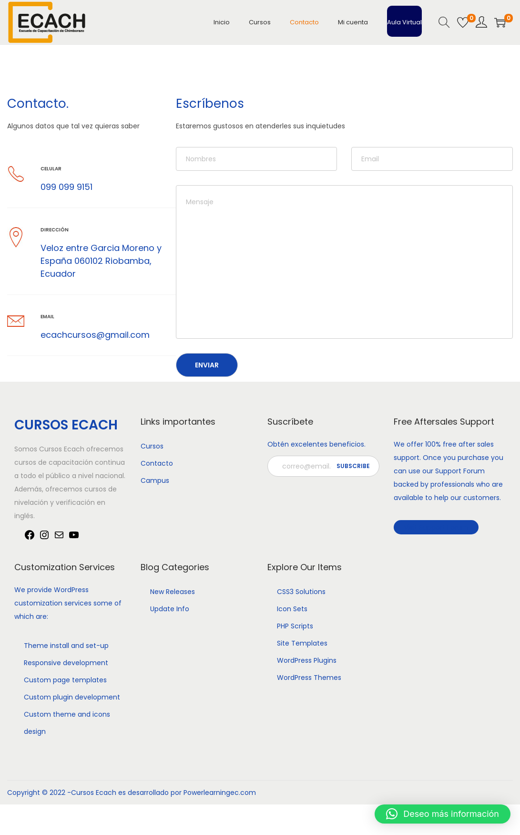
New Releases (172, 591)
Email (47, 316)
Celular (51, 168)
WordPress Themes (309, 677)
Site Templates (302, 643)
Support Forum (460, 471)
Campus (155, 480)
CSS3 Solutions (301, 591)
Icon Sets (292, 609)
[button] (442, 814)
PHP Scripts (295, 626)
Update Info (169, 609)
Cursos (152, 446)
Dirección (55, 229)
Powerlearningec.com (220, 792)
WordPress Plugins (306, 660)
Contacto (157, 463)
